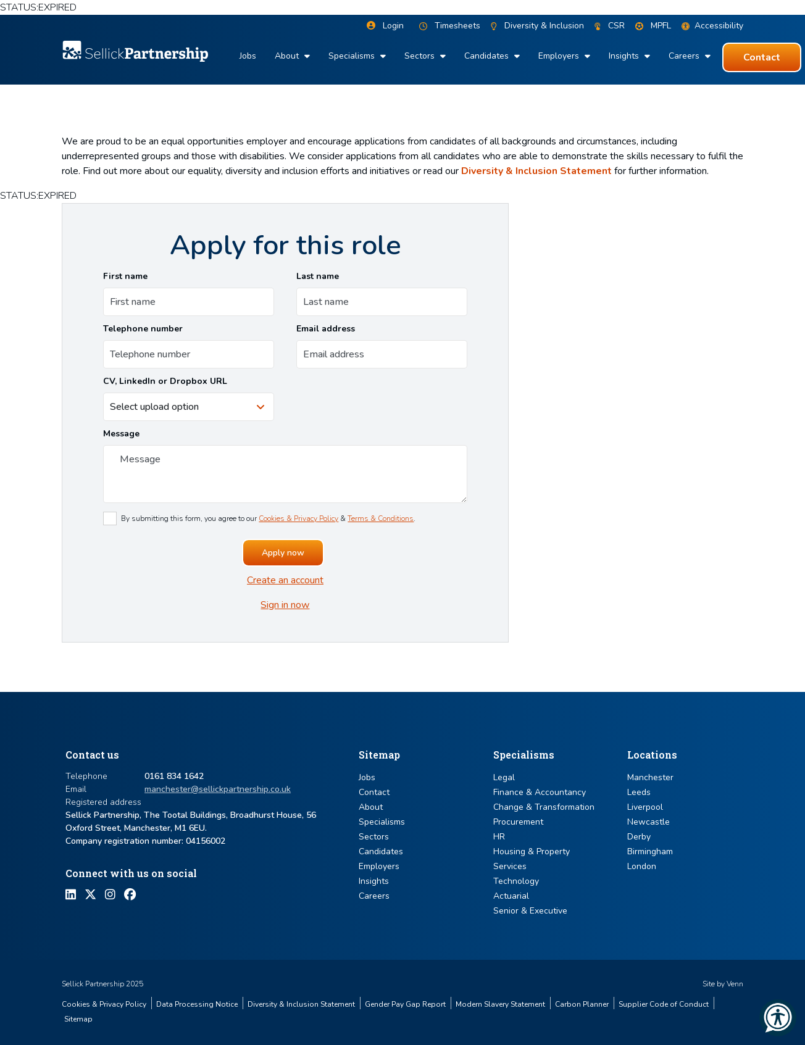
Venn (735, 984)
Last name (317, 276)
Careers (685, 56)
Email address (325, 329)
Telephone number (143, 329)
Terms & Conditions (381, 518)
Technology (516, 881)
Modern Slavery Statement (500, 1004)
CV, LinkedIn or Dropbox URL (165, 381)
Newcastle (648, 822)
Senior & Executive (530, 911)
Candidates (487, 56)
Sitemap (78, 1019)
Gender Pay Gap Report (405, 1004)
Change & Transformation (543, 807)
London (641, 866)
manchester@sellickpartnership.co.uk (217, 789)
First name (125, 276)
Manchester (650, 777)
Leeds (639, 792)
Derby (639, 837)
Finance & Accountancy (539, 792)
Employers (560, 56)
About (288, 56)
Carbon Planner (582, 1004)
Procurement (518, 822)
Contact (374, 792)
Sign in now (285, 605)
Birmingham (650, 851)
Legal (504, 777)
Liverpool (645, 807)
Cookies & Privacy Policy (298, 518)
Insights (625, 56)
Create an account (285, 580)
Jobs (248, 56)
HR (499, 837)
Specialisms (352, 56)
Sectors (420, 56)
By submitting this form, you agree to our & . (268, 518)
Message (121, 433)
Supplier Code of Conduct (664, 1004)
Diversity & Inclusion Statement (536, 171)
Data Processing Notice (197, 1004)
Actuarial (511, 896)
